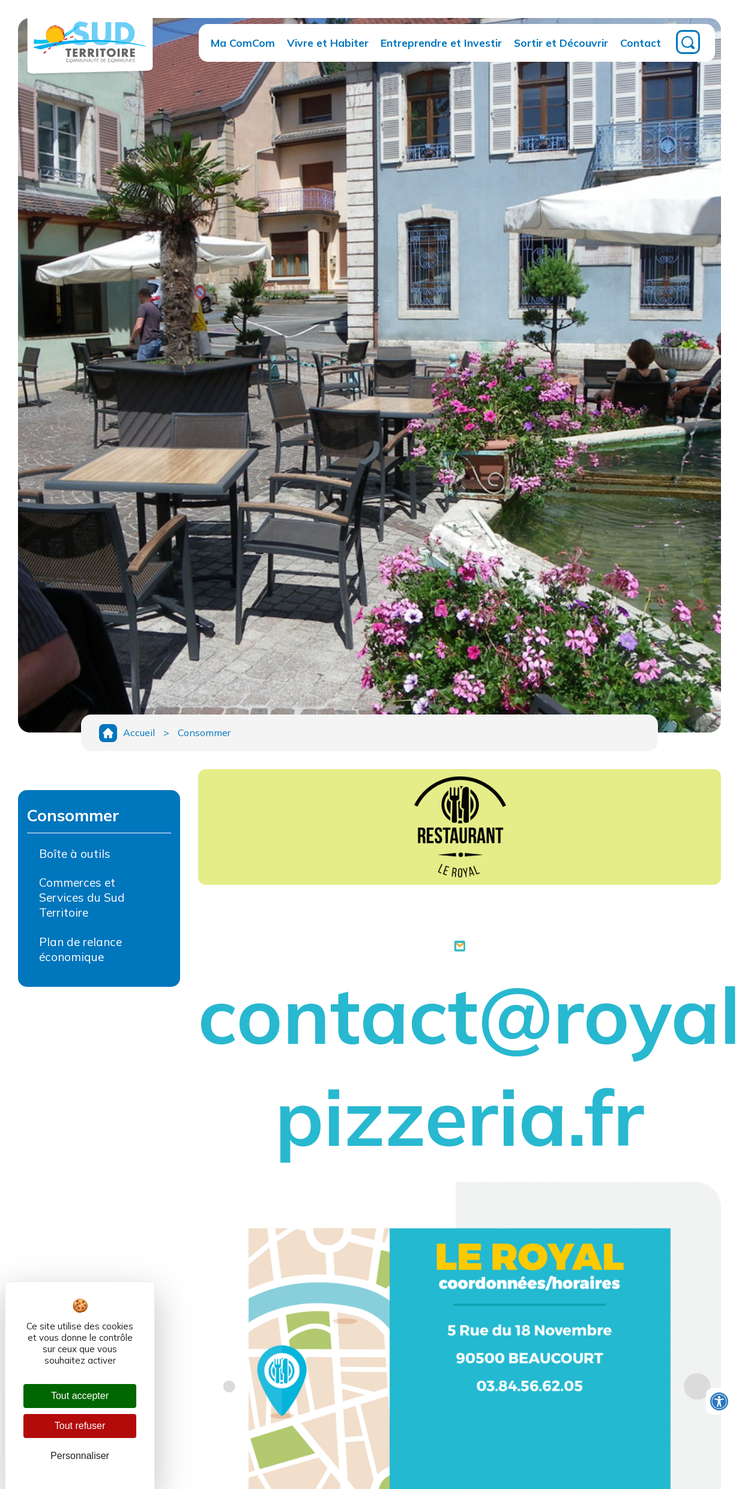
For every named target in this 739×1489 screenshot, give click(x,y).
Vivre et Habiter (328, 42)
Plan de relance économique (80, 949)
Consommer (204, 733)
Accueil (139, 733)
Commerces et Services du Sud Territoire (82, 897)
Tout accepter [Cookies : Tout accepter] (80, 1396)
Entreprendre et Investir (441, 42)
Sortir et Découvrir (561, 42)
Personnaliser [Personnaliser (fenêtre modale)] (79, 1456)
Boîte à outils (74, 853)
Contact (640, 42)
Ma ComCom (243, 42)
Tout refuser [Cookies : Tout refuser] (80, 1426)
